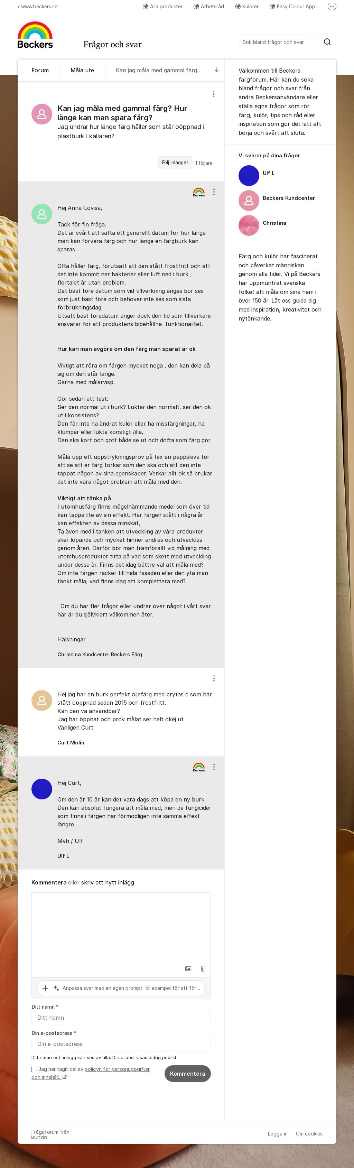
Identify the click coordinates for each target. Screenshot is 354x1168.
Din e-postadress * (53, 1033)
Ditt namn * (44, 1007)
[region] (121, 131)
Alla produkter (163, 6)
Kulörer (247, 6)
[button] (188, 969)
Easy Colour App (292, 6)
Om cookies (309, 1134)
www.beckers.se (37, 6)
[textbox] (121, 927)
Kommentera (187, 1073)
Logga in (278, 1134)
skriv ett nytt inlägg (107, 882)
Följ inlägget (175, 162)
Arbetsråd (209, 6)
